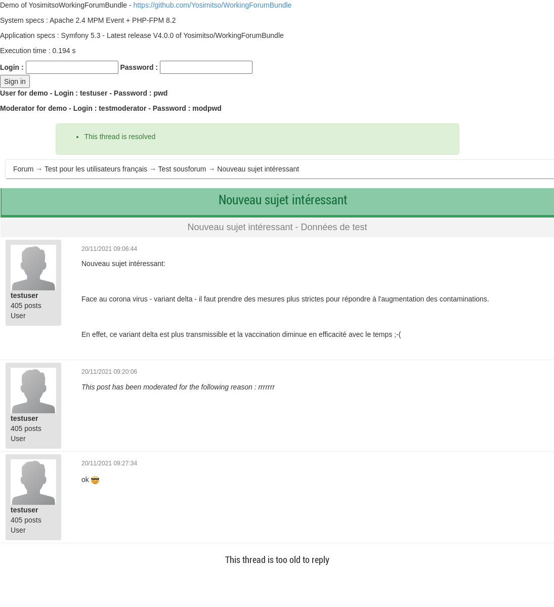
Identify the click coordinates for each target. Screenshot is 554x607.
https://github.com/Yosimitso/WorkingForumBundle (213, 5)
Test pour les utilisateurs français (96, 169)
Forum (23, 169)
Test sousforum (182, 169)
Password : (139, 67)
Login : (12, 67)
